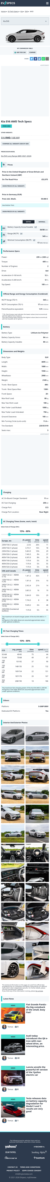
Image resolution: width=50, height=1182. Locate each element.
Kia (21, 11)
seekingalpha (39, 1152)
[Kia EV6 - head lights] (37, 951)
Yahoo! (10, 1146)
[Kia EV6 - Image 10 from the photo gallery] (37, 814)
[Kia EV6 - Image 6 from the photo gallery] (37, 774)
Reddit (39, 58)
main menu (47, 2)
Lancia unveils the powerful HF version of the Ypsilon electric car (37, 1071)
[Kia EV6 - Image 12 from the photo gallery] (37, 833)
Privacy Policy (13, 1170)
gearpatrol (10, 1152)
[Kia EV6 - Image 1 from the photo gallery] (12, 735)
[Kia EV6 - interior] (12, 853)
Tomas (7, 1026)
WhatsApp (43, 58)
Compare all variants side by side (15, 144)
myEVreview (31, 1177)
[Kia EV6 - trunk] (12, 931)
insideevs (39, 1146)
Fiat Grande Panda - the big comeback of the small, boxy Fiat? (36, 1008)
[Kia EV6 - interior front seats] (12, 892)
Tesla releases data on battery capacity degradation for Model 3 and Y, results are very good (36, 1105)
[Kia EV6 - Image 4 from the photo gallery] (37, 755)
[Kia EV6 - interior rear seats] (37, 892)
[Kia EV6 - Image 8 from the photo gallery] (37, 794)
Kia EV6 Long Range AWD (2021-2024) (16, 156)
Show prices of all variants (13, 186)
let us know (39, 991)
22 (18, 1058)
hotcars (10, 1157)
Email (47, 58)
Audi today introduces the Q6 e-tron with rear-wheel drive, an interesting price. (37, 1041)
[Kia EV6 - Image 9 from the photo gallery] (12, 814)
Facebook (35, 58)
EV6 (26, 11)
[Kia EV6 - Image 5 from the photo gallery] (12, 774)
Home (3, 11)
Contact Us (13, 1167)
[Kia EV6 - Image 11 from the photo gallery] (12, 833)
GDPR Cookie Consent (31, 1170)
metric (28, 222)
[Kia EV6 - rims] (12, 970)
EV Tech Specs (13, 11)
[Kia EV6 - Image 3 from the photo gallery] (12, 755)
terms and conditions (30, 1167)
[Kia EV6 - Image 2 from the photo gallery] (37, 735)
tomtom (39, 1157)
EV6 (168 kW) (10, 137)
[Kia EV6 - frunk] (12, 912)
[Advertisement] (25, 91)
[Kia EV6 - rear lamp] (37, 931)
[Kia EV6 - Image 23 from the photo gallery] (12, 951)
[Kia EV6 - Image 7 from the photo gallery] (12, 794)
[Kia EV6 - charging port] (37, 970)
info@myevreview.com (24, 1174)
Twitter (31, 58)
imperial (42, 222)
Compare (32, 52)
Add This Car (21, 52)
